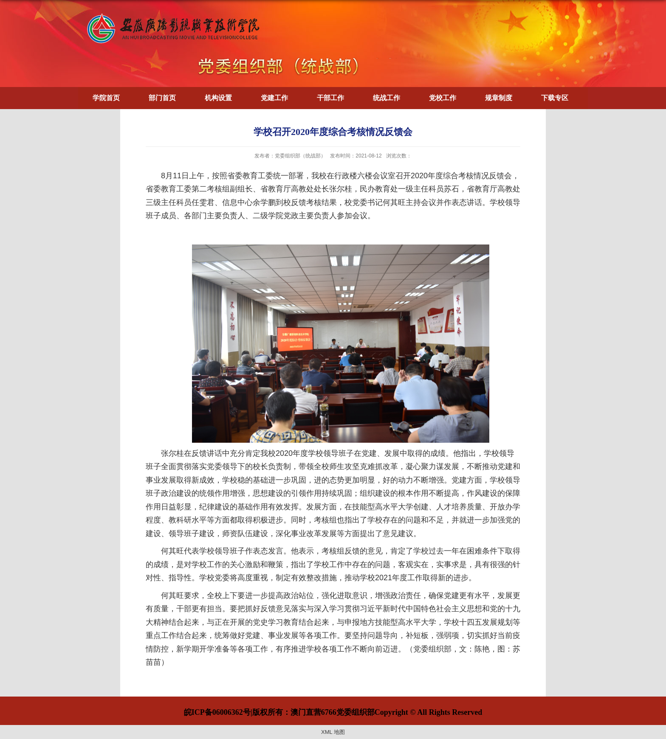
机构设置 (218, 97)
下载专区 (554, 97)
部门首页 (162, 97)
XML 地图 (333, 732)
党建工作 (274, 97)
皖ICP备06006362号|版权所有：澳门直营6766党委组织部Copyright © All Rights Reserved (333, 712)
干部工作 (330, 97)
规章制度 (498, 97)
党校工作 (442, 97)
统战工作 (386, 97)
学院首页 (106, 97)
